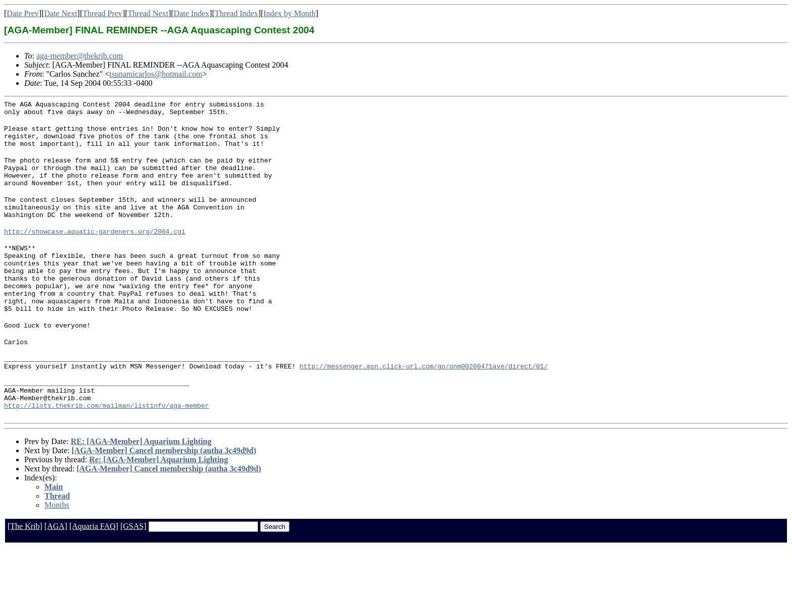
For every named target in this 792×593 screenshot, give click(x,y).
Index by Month (290, 13)
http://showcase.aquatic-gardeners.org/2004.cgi (94, 250)
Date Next (60, 13)
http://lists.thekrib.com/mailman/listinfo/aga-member (106, 450)
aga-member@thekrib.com (79, 55)
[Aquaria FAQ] (93, 571)
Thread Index (236, 13)
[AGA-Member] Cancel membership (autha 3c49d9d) (164, 496)
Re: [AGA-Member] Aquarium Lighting (158, 505)
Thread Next (148, 13)
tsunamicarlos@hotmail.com (156, 74)
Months (56, 550)
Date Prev (23, 13)
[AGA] (55, 571)
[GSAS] (133, 571)
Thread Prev (102, 13)
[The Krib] (25, 571)
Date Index (192, 13)
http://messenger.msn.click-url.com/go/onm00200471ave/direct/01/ (424, 405)
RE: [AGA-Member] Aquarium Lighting (141, 486)
